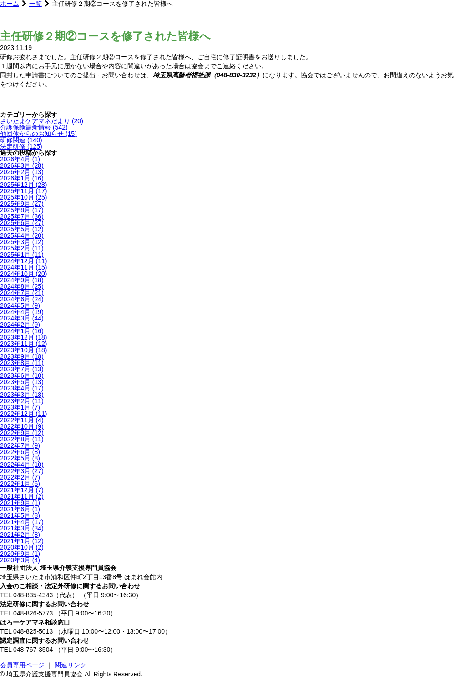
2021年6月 (20, 509)
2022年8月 (22, 439)
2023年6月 (22, 375)
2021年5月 (20, 515)
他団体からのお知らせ (38, 133)
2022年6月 (20, 451)
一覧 (35, 3)
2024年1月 (22, 331)
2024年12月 (23, 261)
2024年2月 (20, 324)
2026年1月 (22, 178)
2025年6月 (22, 222)
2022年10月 (22, 426)
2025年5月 (22, 229)
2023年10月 (23, 350)
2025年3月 (22, 241)
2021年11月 (22, 496)
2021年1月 (22, 541)
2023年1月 (20, 407)
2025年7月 (22, 216)
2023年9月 (22, 356)
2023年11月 (23, 343)
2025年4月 (22, 235)
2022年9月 (22, 432)
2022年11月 (22, 420)
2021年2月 (20, 534)
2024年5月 (20, 305)
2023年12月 (23, 337)
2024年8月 (22, 286)
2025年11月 (23, 191)
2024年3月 (22, 318)
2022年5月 (20, 458)
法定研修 (21, 146)
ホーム (9, 3)
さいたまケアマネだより (41, 121)
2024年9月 (22, 280)
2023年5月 (22, 381)
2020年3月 (20, 560)
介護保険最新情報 (34, 127)
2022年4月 (22, 464)
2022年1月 (20, 483)
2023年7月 (22, 369)
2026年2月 (22, 171)
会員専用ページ (22, 665)
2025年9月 (22, 203)
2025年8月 (22, 210)
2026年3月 (22, 165)
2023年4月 (22, 388)
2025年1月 (22, 254)
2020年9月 (20, 553)
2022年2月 (20, 477)
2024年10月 (23, 273)
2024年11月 (23, 267)
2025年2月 (22, 248)
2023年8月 (22, 362)
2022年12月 (23, 413)
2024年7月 (22, 292)
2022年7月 (20, 445)
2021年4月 (22, 521)
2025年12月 (23, 184)
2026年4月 (20, 159)
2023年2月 (22, 401)
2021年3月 (22, 528)
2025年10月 (23, 197)
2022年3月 (22, 471)
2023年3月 (22, 394)
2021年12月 (22, 490)
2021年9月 (20, 502)
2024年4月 (22, 311)
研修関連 (21, 140)
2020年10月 (22, 547)
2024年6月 (22, 299)
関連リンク (70, 665)
